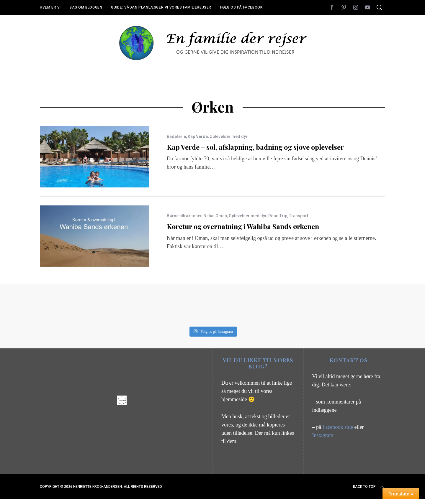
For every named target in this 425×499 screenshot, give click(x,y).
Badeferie (176, 136)
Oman (221, 215)
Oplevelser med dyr (229, 136)
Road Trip (277, 215)
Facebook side (338, 427)
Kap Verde (198, 136)
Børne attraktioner (184, 215)
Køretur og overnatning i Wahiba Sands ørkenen (243, 226)
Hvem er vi (50, 7)
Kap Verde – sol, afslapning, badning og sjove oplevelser (255, 146)
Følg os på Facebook (241, 7)
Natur (208, 215)
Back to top (369, 486)
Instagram (323, 435)
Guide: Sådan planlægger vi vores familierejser (161, 7)
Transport (298, 215)
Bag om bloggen (86, 7)
